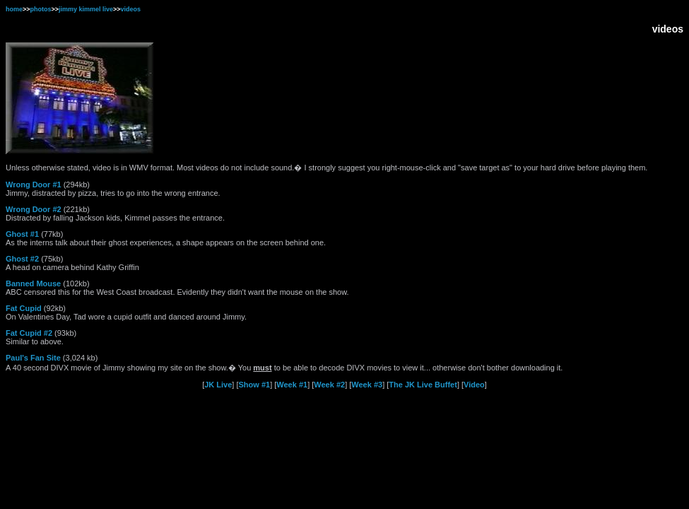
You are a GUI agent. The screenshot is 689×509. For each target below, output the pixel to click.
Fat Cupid (24, 308)
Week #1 (291, 384)
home (14, 9)
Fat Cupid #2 (29, 333)
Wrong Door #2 (33, 209)
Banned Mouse (33, 283)
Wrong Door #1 (33, 184)
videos (131, 9)
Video (474, 384)
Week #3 (366, 384)
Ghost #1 (22, 234)
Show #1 (255, 384)
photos (41, 9)
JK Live (218, 384)
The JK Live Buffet (423, 384)
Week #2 (329, 384)
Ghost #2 (22, 259)
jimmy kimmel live (86, 9)
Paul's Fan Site (33, 357)
